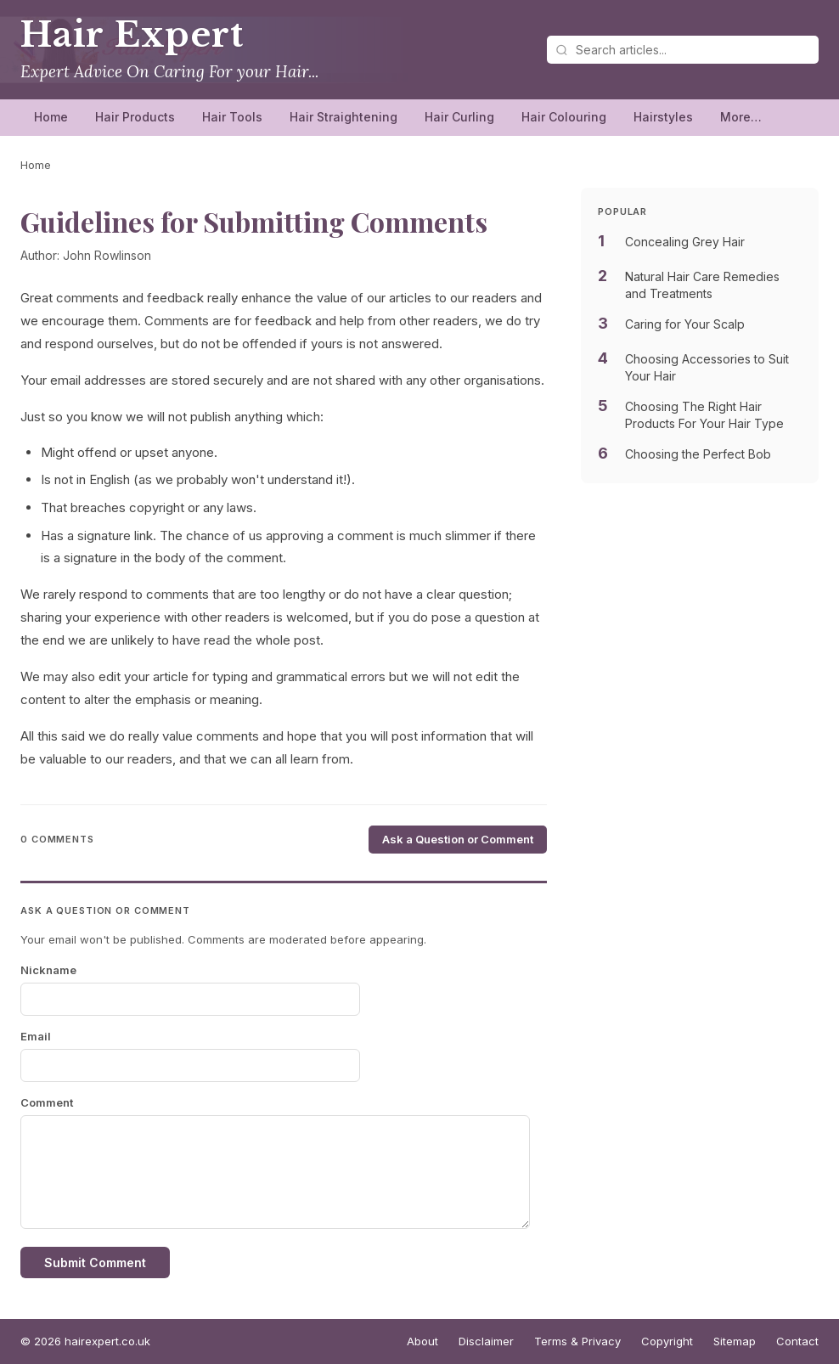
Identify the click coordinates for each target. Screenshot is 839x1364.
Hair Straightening (343, 117)
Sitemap (734, 1341)
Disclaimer (486, 1341)
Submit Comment (95, 1262)
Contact (797, 1341)
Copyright (667, 1341)
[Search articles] (683, 50)
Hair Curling (459, 117)
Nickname (48, 970)
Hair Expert (132, 35)
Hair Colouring (563, 117)
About (422, 1341)
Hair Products (135, 117)
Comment (46, 1102)
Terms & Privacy (577, 1341)
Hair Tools (232, 117)
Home (51, 117)
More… (741, 117)
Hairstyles (663, 117)
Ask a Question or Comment (457, 839)
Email (35, 1036)
